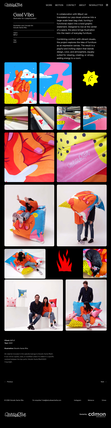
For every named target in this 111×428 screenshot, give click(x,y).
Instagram (78, 400)
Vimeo (104, 400)
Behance (91, 400)
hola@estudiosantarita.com (52, 400)
